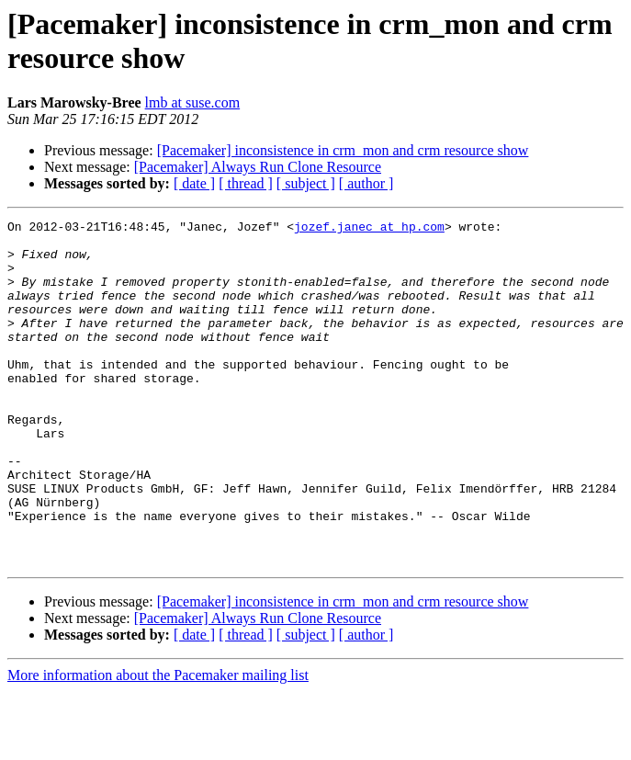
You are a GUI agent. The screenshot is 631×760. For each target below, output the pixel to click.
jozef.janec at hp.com (369, 229)
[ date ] (194, 183)
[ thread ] (246, 183)
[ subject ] (305, 183)
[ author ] (366, 183)
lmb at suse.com (193, 102)
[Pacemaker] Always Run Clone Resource (257, 167)
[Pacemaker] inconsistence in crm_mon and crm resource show (343, 150)
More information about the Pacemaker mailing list (158, 744)
